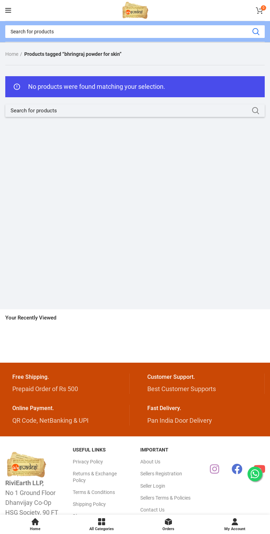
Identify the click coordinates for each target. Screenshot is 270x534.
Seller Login (152, 486)
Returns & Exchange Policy (95, 477)
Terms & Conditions (94, 492)
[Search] (135, 31)
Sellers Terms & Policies (165, 498)
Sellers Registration (161, 473)
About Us (150, 461)
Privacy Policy (88, 461)
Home (11, 54)
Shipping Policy (89, 504)
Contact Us (152, 510)
